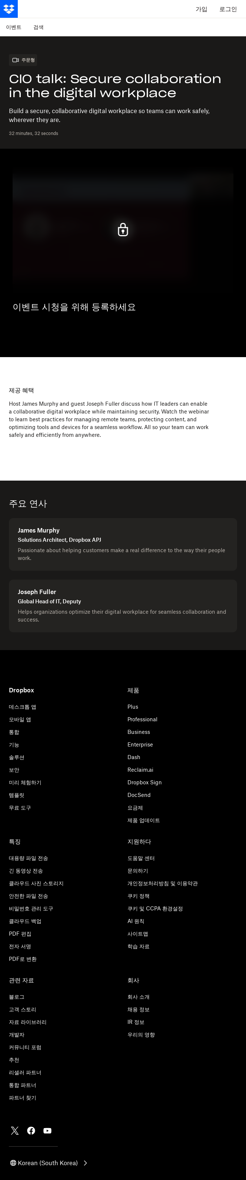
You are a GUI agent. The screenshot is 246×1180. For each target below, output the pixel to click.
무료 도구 (20, 807)
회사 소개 (138, 996)
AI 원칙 (135, 921)
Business (138, 732)
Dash (133, 757)
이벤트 (13, 27)
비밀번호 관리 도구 (31, 908)
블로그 (16, 996)
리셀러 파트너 (25, 1072)
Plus (132, 706)
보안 (14, 770)
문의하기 (137, 870)
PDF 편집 (20, 933)
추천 (14, 1060)
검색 (38, 27)
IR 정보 (135, 1022)
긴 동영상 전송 (26, 870)
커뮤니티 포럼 (25, 1047)
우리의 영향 (141, 1034)
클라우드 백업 (25, 921)
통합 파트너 (22, 1085)
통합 (14, 732)
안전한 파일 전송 (28, 896)
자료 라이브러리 (28, 1022)
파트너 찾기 (22, 1097)
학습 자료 (138, 946)
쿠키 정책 (138, 896)
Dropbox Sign (144, 782)
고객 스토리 (22, 1009)
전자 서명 (20, 946)
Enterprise (140, 744)
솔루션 (16, 757)
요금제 (135, 807)
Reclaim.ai (140, 770)
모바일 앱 (20, 719)
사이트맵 (137, 933)
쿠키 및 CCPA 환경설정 (155, 908)
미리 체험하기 (25, 782)
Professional (142, 719)
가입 (201, 9)
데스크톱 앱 (22, 706)
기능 (14, 744)
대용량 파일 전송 (28, 858)
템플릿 (16, 795)
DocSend (139, 795)
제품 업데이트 (143, 820)
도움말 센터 (141, 858)
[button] (49, 1162)
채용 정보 (138, 1009)
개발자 (16, 1034)
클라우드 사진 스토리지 (36, 883)
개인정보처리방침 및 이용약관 (162, 883)
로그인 (228, 9)
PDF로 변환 (23, 959)
